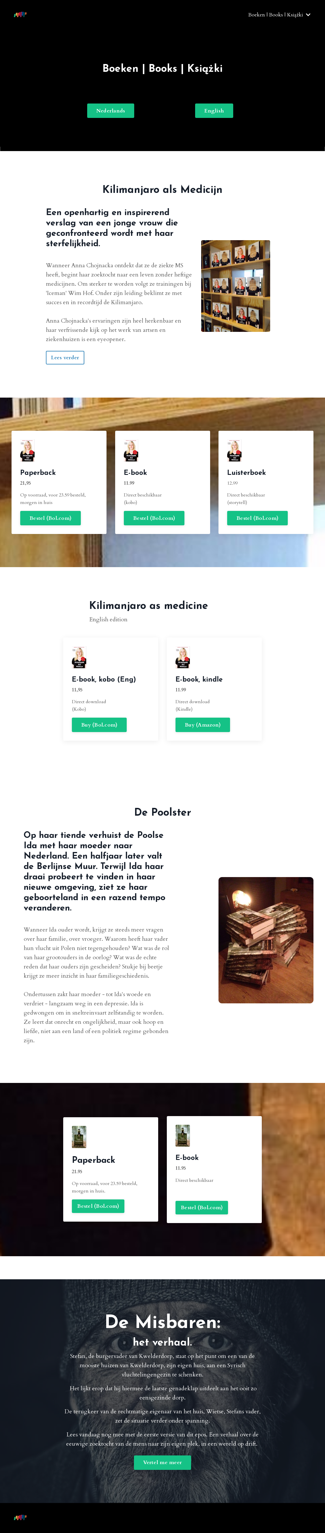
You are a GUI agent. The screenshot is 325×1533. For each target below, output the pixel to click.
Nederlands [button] (110, 110)
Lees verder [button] (65, 357)
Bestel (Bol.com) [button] (25, 504)
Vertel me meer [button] (162, 1462)
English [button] (214, 110)
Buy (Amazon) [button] (207, 739)
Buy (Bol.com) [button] (76, 711)
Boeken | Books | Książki (279, 14)
